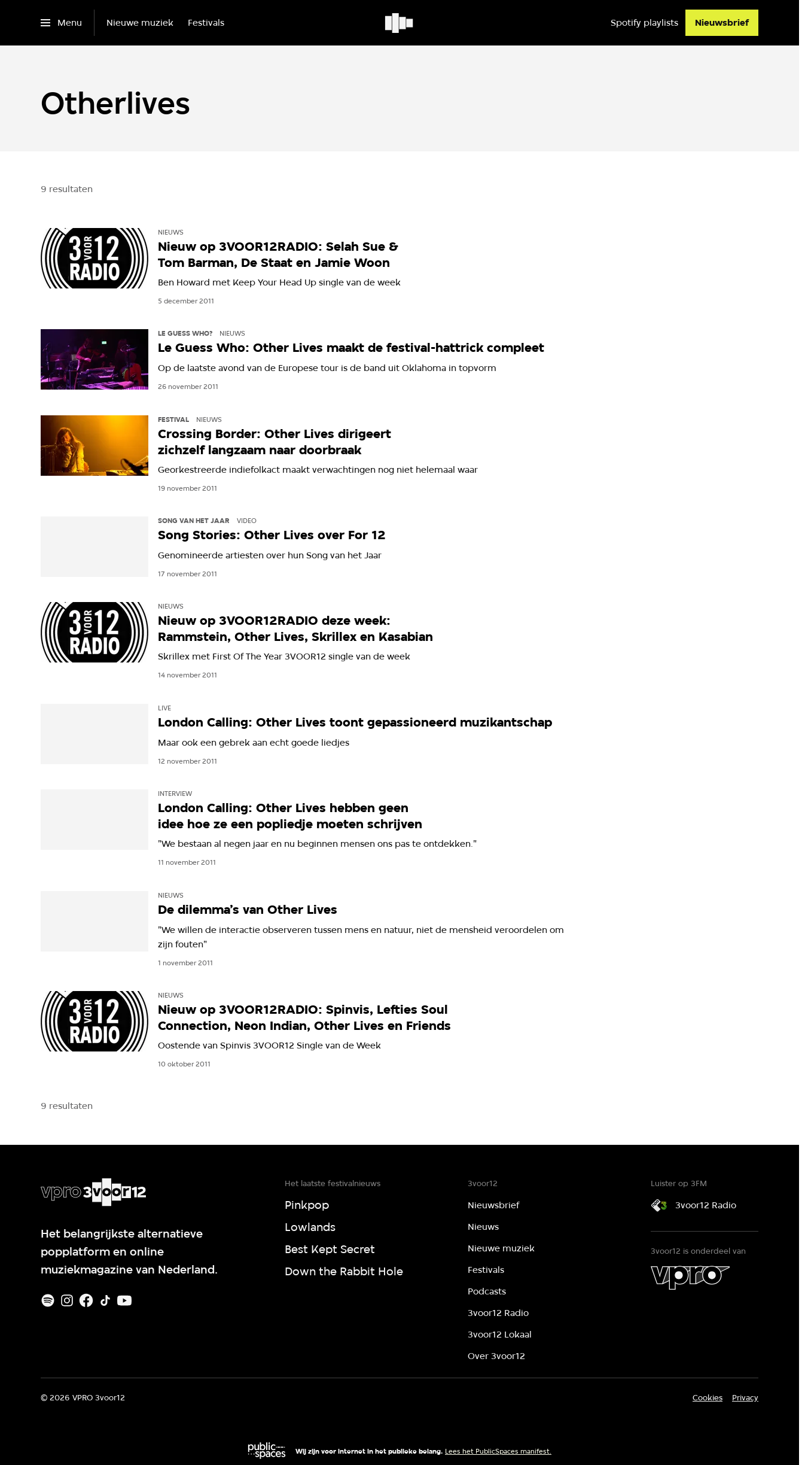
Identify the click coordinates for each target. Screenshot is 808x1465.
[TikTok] (105, 1300)
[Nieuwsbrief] (721, 23)
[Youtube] (124, 1300)
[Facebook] (86, 1300)
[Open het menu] (61, 23)
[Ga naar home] (400, 23)
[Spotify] (48, 1300)
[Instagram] (67, 1300)
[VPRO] (690, 1278)
